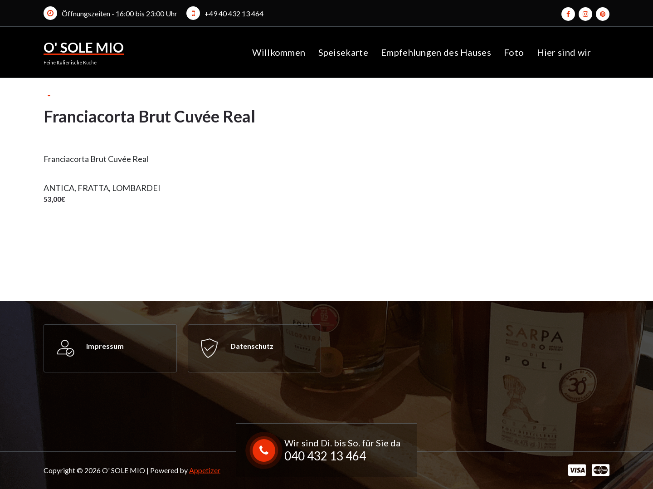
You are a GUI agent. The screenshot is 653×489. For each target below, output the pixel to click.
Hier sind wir (564, 52)
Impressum (105, 346)
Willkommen (278, 52)
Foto (514, 52)
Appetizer (204, 470)
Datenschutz (251, 346)
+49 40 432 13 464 (234, 13)
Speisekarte (343, 52)
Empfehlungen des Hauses (436, 52)
